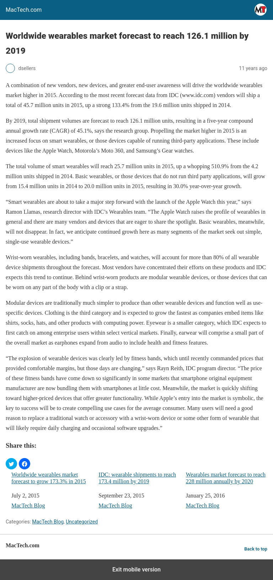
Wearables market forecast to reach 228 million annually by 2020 (226, 478)
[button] (11, 463)
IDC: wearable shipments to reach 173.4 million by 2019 (137, 478)
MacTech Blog (28, 505)
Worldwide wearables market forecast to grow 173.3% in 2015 (48, 478)
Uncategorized (82, 522)
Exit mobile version (136, 569)
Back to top (255, 549)
